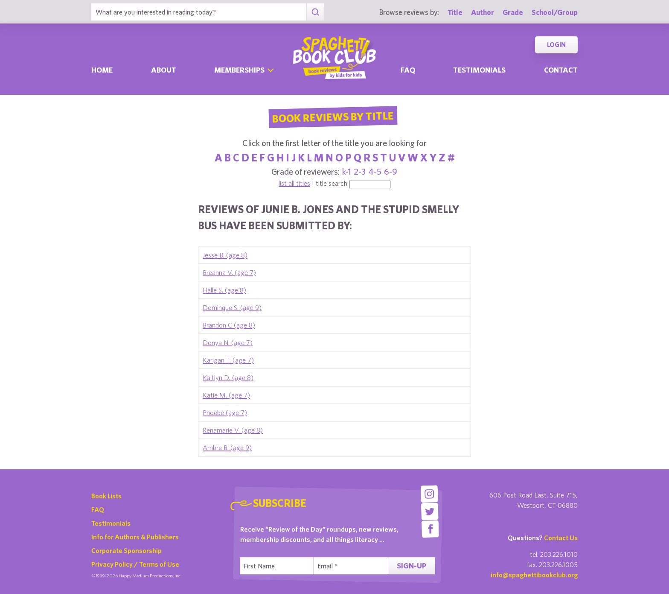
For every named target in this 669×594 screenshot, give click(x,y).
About (163, 69)
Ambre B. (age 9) (227, 447)
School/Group (555, 12)
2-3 (360, 171)
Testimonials (479, 69)
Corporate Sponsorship (126, 550)
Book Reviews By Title (333, 116)
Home (102, 69)
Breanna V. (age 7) (229, 272)
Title (455, 12)
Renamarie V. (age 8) (233, 430)
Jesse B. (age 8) (225, 255)
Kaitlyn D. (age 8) (228, 377)
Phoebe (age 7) (225, 412)
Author (482, 12)
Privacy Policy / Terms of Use (135, 564)
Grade (513, 12)
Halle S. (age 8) (224, 290)
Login (556, 44)
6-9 (390, 171)
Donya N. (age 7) (228, 342)
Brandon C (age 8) (229, 325)
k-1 (346, 171)
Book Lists (106, 496)
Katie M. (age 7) (226, 395)
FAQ (97, 509)
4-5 (374, 171)
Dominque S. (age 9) (232, 307)
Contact (561, 69)
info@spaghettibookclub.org (534, 575)
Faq (408, 69)
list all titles (294, 183)
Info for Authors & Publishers (135, 537)
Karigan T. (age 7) (228, 360)
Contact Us (561, 537)
